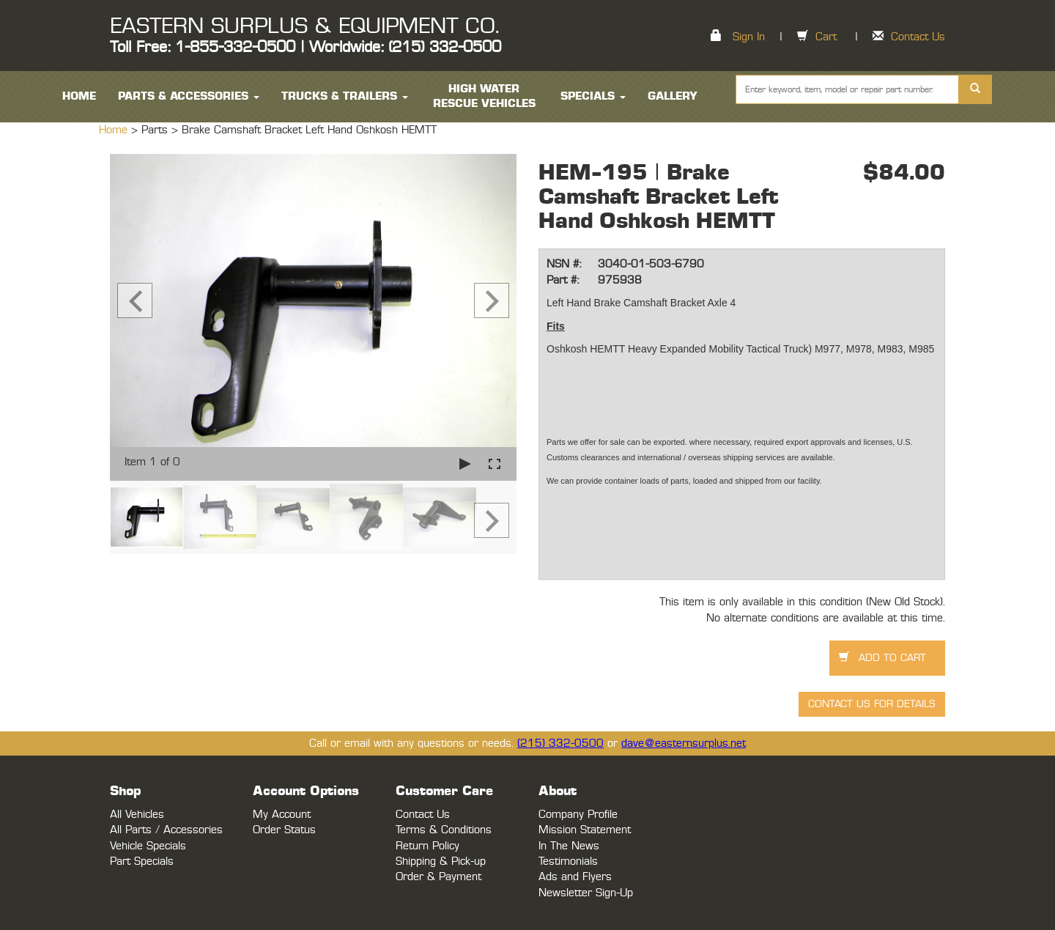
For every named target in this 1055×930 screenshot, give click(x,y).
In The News (568, 846)
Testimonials (568, 861)
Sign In (749, 37)
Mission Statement (584, 829)
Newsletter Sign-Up (585, 892)
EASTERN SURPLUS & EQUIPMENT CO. (304, 26)
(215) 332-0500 (560, 743)
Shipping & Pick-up (441, 861)
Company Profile (578, 814)
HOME (79, 96)
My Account (282, 814)
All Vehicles (137, 814)
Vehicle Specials (148, 846)
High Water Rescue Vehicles (484, 96)
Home (115, 130)
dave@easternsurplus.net (683, 743)
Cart (826, 37)
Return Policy (427, 846)
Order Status (284, 829)
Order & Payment (438, 876)
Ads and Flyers (575, 876)
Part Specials (142, 861)
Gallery (672, 96)
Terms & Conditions (444, 829)
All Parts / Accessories (166, 829)
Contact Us (918, 37)
